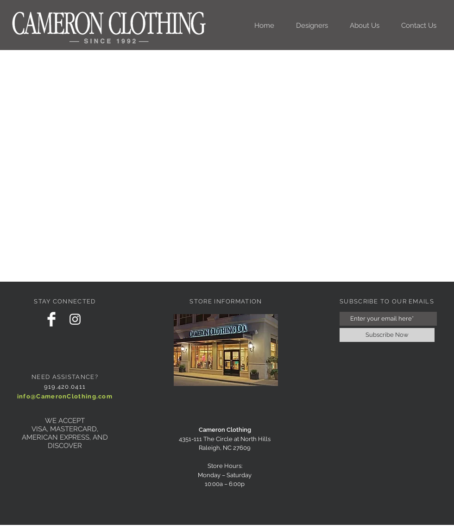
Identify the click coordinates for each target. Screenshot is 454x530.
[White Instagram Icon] (75, 319)
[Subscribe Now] (387, 335)
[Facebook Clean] (51, 319)
